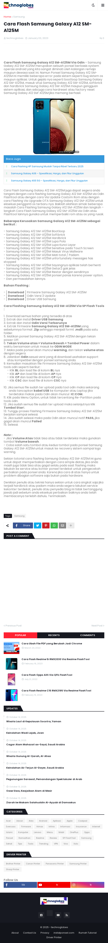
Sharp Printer (12, 869)
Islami (9, 832)
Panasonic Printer (55, 863)
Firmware (26, 826)
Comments (87, 635)
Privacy (45, 933)
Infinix (52, 826)
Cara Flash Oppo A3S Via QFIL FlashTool (47, 675)
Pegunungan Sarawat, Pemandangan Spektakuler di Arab (44, 779)
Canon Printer (33, 863)
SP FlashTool (69, 837)
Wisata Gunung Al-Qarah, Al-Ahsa (28, 756)
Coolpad (82, 820)
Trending (43, 843)
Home (7, 16)
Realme (40, 837)
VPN (56, 843)
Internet (96, 826)
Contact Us (29, 933)
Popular (20, 635)
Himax (39, 826)
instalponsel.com (64, 933)
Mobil (61, 832)
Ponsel (9, 837)
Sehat (9, 843)
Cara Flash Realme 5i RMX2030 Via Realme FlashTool (56, 659)
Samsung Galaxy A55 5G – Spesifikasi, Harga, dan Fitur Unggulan (49, 180)
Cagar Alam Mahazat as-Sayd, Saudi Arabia (35, 744)
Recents (54, 635)
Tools (30, 843)
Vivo (66, 843)
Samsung (19, 16)
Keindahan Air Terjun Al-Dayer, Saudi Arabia (35, 767)
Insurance (81, 826)
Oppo (87, 832)
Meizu (50, 832)
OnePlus (74, 832)
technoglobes (59, 927)
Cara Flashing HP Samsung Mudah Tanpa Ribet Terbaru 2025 (47, 166)
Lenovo (37, 832)
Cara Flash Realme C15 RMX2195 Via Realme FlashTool (56, 690)
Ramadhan (24, 837)
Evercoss (10, 826)
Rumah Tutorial (88, 933)
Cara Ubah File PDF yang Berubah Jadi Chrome (52, 643)
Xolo (76, 843)
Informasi (65, 826)
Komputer (23, 832)
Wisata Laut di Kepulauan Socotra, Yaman (33, 721)
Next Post (97, 625)
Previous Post (14, 625)
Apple (69, 820)
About (15, 933)
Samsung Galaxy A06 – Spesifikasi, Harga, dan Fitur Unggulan (47, 173)
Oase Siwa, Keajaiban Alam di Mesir (29, 791)
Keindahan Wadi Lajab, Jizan (25, 733)
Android (43, 820)
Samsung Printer (78, 863)
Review (53, 837)
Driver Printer (54, 937)
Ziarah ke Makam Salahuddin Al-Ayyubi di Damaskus (41, 802)
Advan (19, 820)
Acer (8, 820)
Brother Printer (13, 863)
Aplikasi (57, 820)
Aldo (31, 820)
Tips (20, 843)
